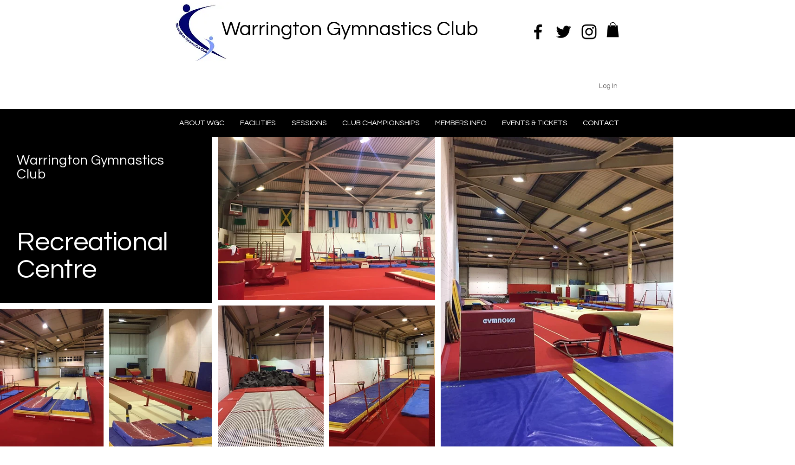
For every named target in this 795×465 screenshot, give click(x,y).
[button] (612, 29)
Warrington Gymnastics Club (350, 29)
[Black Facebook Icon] (538, 32)
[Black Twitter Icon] (563, 32)
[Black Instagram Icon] (589, 32)
